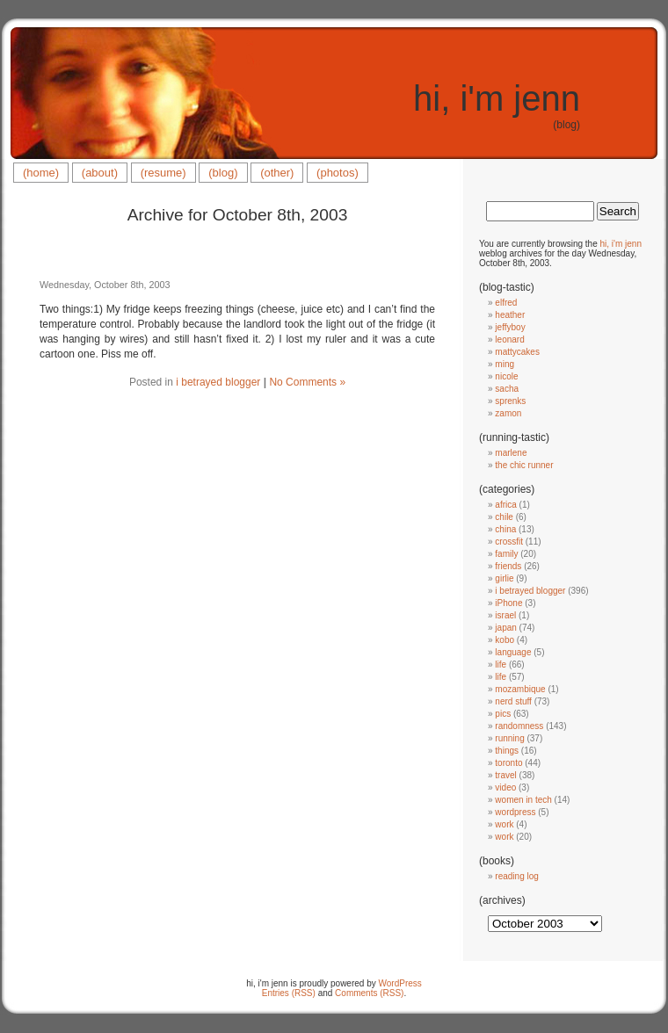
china (505, 529)
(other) (277, 172)
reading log (516, 876)
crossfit (509, 541)
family (506, 554)
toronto (508, 763)
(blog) (222, 172)
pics (503, 714)
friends (508, 566)
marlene (510, 453)
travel (505, 775)
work (504, 824)
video (505, 787)
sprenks (510, 401)
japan (505, 627)
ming (504, 364)
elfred (506, 302)
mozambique (520, 689)
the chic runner (524, 465)
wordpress (515, 812)
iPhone (508, 603)
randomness (519, 726)
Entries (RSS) (289, 993)
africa (505, 504)
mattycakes (517, 352)
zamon (508, 413)
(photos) (337, 172)
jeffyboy (510, 327)
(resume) (163, 172)
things (507, 750)
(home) (41, 172)
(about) (100, 172)
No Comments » (307, 382)
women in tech (523, 800)
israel (505, 615)
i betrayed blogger (218, 382)
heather (510, 315)
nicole (506, 376)
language (513, 652)
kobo (504, 640)
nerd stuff (513, 701)
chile (504, 517)
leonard (509, 339)
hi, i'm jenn (496, 98)
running (509, 738)
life (500, 664)
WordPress (400, 983)
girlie (504, 578)
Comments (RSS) (369, 993)
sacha (507, 389)
